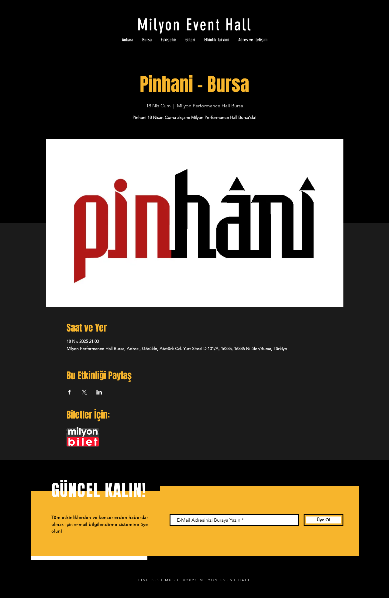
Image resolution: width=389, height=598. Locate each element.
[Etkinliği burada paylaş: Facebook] (69, 392)
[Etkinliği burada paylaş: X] (84, 392)
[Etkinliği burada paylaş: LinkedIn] (99, 392)
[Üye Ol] (323, 520)
